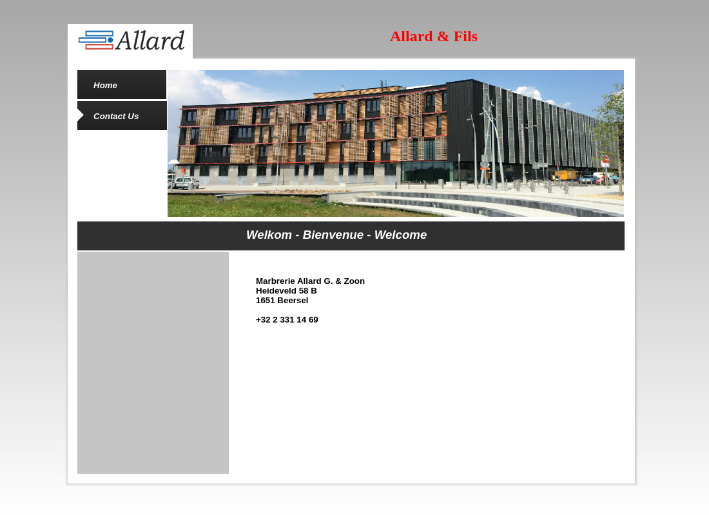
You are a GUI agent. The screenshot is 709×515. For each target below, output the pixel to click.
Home (105, 85)
